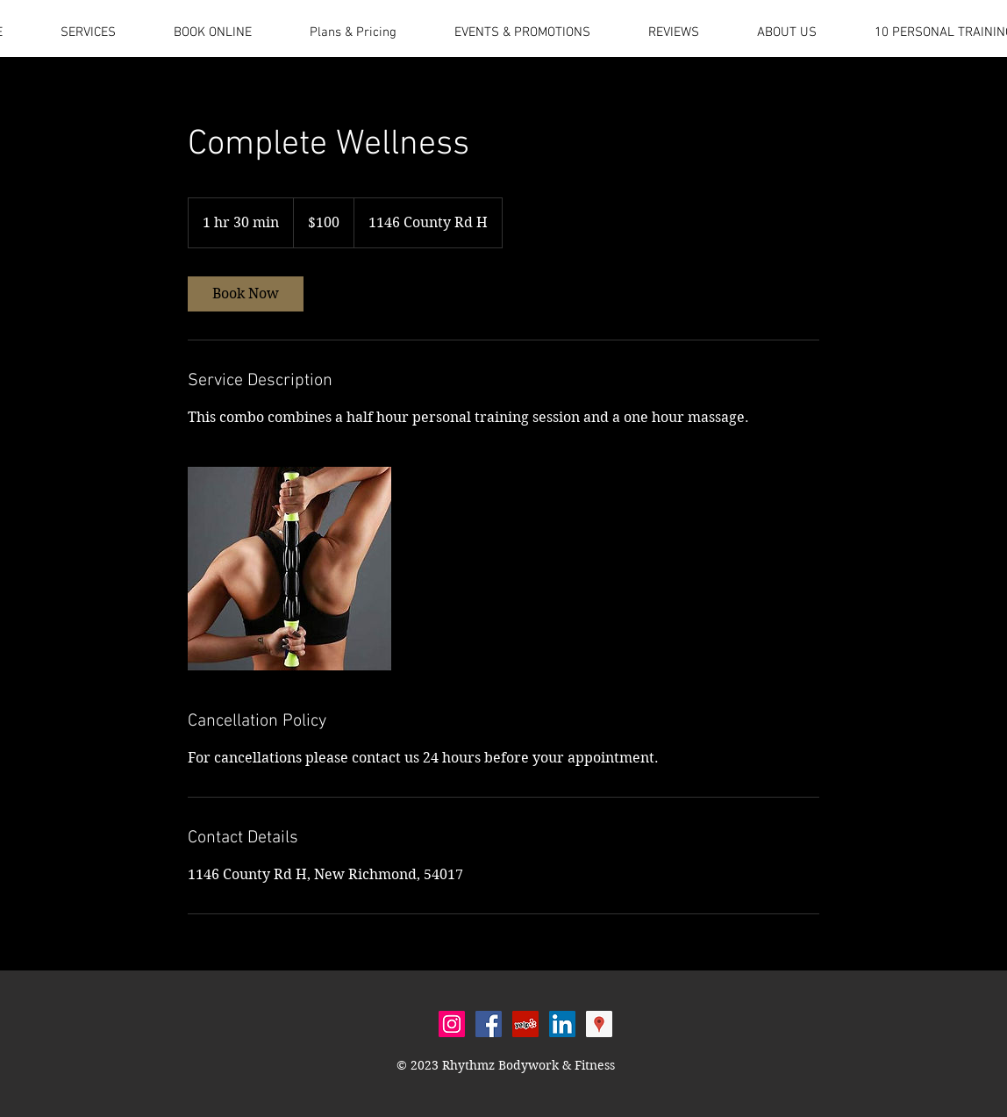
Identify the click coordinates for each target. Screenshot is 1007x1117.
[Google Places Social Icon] (599, 1024)
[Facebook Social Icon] (488, 1024)
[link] (246, 293)
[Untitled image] (289, 568)
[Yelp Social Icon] (525, 1024)
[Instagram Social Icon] (452, 1024)
